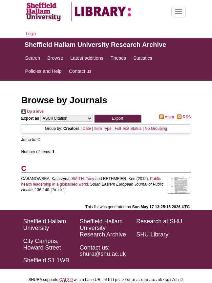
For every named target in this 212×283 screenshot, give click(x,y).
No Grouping (156, 128)
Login (31, 33)
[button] (117, 118)
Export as (30, 118)
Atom (165, 117)
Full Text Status (128, 128)
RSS (183, 117)
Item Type (102, 128)
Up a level (33, 111)
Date (87, 128)
